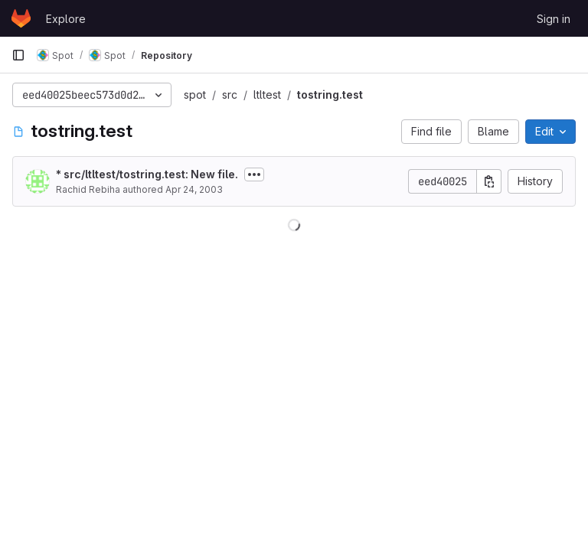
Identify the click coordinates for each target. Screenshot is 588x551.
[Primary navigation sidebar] (18, 55)
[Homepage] (21, 18)
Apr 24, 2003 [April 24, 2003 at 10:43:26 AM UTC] (194, 189)
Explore (66, 18)
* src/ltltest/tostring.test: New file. (147, 174)
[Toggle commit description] (254, 174)
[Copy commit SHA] (489, 181)
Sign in (553, 18)
